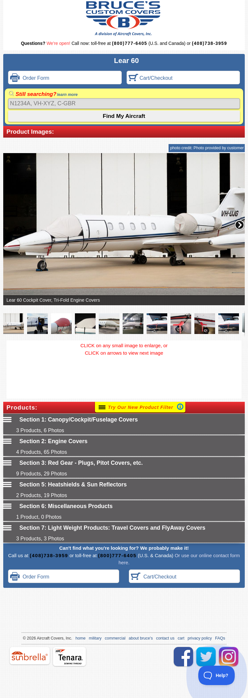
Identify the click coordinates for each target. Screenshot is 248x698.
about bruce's (141, 638)
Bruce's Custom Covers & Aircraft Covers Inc (124, 18)
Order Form (29, 78)
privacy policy (200, 638)
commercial (115, 638)
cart (181, 638)
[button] (239, 225)
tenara (69, 656)
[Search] (124, 103)
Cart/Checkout (151, 78)
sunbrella (30, 655)
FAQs (220, 638)
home (81, 638)
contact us (165, 638)
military (95, 638)
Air (39, 638)
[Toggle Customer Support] (216, 675)
